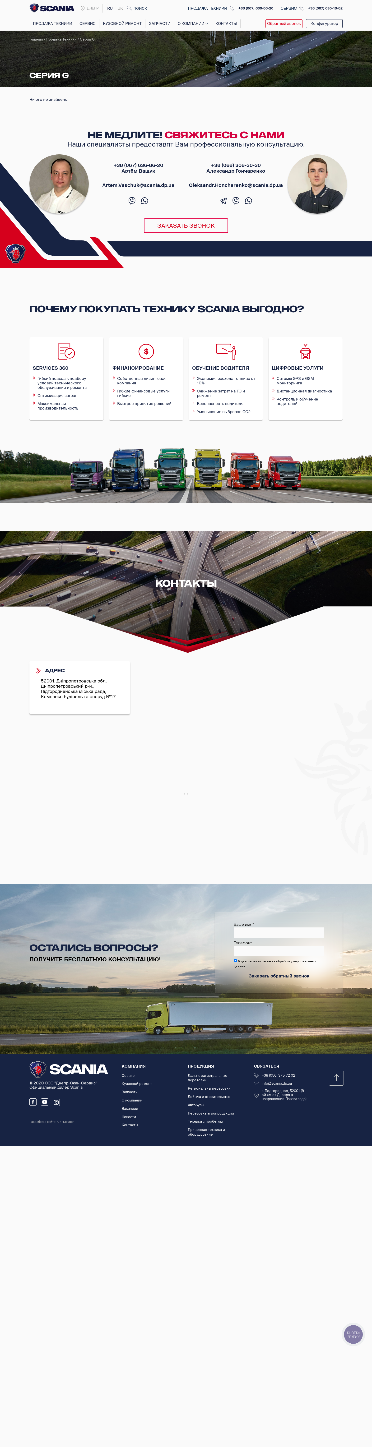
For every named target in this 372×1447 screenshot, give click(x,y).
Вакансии (130, 1109)
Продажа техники (52, 23)
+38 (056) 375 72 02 (278, 1076)
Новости (129, 1117)
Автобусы (196, 1105)
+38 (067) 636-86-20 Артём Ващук (138, 168)
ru (110, 8)
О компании (191, 23)
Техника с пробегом (205, 1122)
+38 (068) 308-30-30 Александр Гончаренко (235, 168)
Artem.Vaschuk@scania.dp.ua (138, 185)
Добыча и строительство (209, 1097)
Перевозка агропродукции (211, 1113)
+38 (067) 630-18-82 (325, 8)
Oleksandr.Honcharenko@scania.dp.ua (236, 185)
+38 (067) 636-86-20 (255, 8)
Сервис (87, 23)
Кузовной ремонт (122, 23)
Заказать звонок (186, 225)
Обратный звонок (284, 23)
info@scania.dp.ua (277, 1084)
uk (120, 8)
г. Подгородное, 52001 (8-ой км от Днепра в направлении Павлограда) (284, 1095)
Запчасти (159, 23)
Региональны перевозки (209, 1089)
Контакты (226, 23)
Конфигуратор (324, 23)
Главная (36, 39)
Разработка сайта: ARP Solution (51, 1122)
